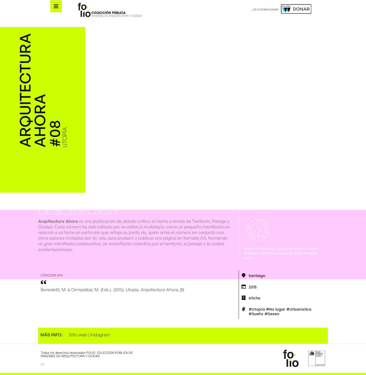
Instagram (100, 334)
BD (43, 364)
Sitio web (78, 334)
